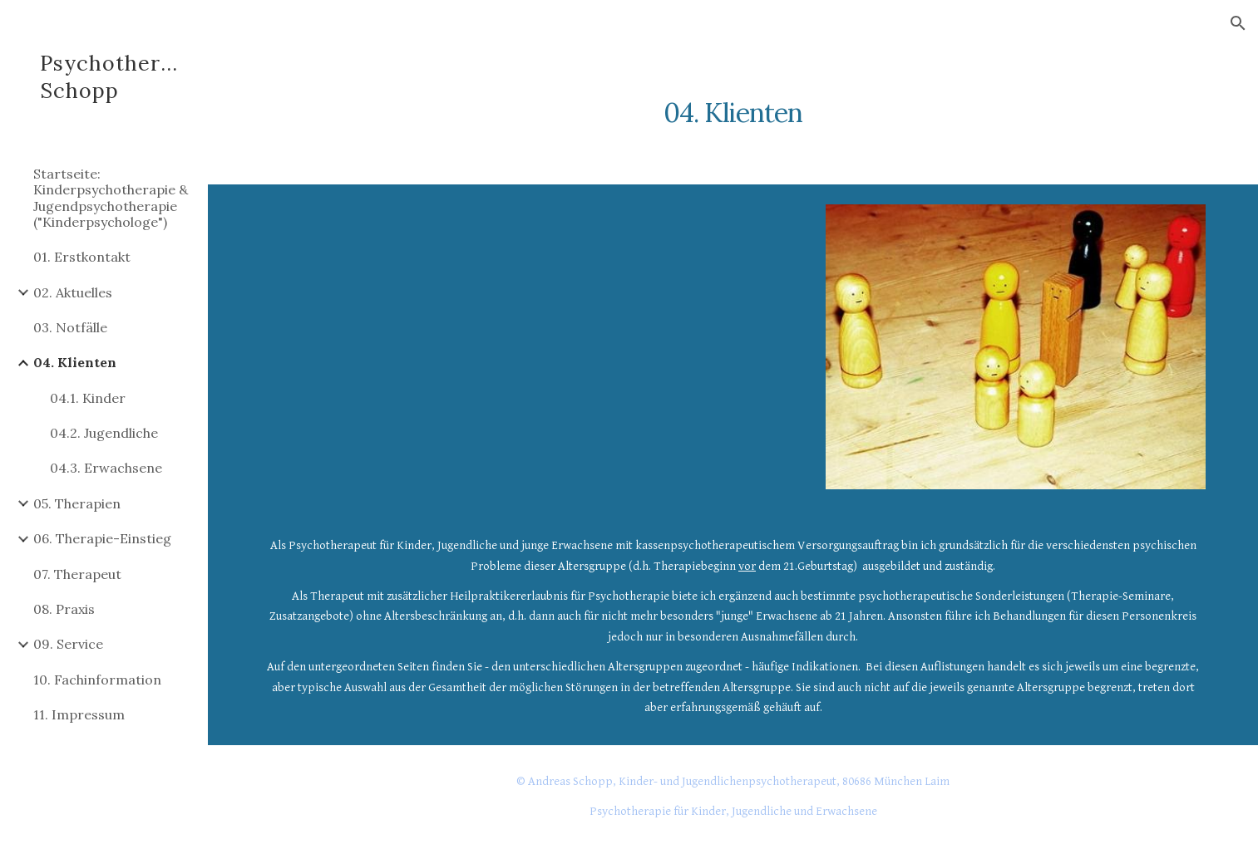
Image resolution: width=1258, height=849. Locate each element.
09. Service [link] (68, 644)
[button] (1238, 23)
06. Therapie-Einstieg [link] (102, 538)
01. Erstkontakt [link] (82, 256)
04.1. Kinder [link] (88, 398)
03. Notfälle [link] (70, 327)
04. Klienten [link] (74, 362)
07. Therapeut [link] (77, 574)
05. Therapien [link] (77, 503)
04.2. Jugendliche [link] (104, 432)
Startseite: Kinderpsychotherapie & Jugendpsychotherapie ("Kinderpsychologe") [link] (110, 197)
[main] (733, 104)
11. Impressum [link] (79, 714)
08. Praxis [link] (64, 609)
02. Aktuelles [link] (72, 292)
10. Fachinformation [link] (97, 679)
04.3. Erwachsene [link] (106, 467)
